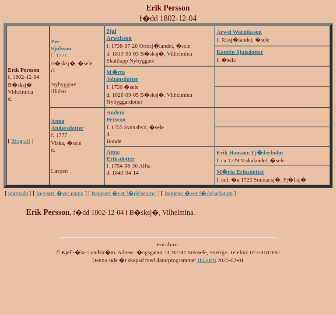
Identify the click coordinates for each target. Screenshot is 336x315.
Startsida (18, 193)
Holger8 (206, 260)
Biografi (20, 140)
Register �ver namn (60, 193)
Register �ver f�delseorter (123, 193)
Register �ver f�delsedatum (198, 193)
